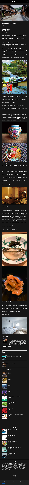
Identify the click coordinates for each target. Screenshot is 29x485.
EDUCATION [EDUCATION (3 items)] (19, 464)
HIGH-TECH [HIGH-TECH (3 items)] (23, 465)
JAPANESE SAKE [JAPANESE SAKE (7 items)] (12, 466)
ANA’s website (4, 118)
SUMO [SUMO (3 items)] (18, 468)
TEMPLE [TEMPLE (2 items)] (3, 469)
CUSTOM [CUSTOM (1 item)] (7, 464)
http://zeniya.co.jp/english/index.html (8, 184)
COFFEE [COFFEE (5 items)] (16, 463)
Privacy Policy (14, 476)
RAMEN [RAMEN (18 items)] (3, 468)
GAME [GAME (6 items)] (17, 465)
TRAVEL (4, 352)
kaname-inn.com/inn (5, 314)
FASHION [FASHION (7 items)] (6, 465)
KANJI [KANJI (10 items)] (16, 466)
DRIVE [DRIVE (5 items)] (15, 464)
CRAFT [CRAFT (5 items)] (22, 463)
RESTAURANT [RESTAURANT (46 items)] (6, 468)
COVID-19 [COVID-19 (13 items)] (19, 463)
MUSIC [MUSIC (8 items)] (6, 467)
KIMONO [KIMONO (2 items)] (19, 466)
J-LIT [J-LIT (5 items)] (8, 466)
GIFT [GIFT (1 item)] (20, 465)
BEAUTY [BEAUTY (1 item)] (8, 463)
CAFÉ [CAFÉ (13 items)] (13, 463)
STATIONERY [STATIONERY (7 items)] (14, 468)
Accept (3, 483)
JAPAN (4, 351)
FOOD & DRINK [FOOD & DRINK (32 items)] (14, 465)
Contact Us (14, 475)
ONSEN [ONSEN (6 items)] (14, 467)
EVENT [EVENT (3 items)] (3, 465)
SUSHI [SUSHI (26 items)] (20, 468)
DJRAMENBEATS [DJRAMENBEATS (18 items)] (12, 464)
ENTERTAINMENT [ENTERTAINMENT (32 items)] (24, 464)
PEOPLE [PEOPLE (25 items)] (17, 467)
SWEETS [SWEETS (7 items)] (23, 468)
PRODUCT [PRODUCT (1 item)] (24, 467)
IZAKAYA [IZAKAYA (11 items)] (6, 466)
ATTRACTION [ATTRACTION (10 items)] (4, 463)
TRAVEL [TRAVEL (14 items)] (10, 469)
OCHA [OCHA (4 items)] (11, 467)
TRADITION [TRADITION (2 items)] (6, 469)
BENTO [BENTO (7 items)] (11, 463)
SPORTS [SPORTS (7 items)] (10, 468)
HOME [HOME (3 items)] (3, 466)
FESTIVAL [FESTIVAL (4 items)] (9, 465)
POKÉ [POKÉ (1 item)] (20, 467)
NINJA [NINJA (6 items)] (9, 467)
